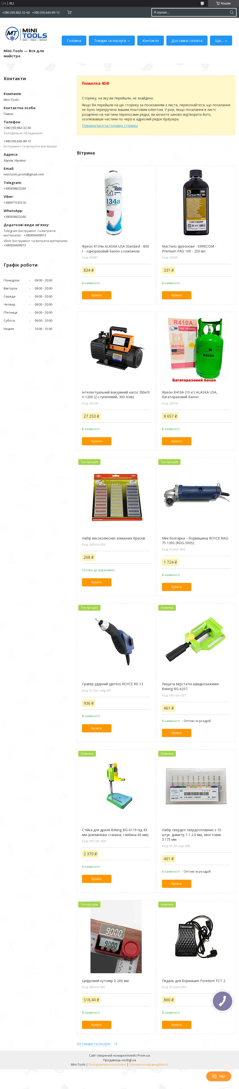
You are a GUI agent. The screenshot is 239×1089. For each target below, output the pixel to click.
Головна (74, 40)
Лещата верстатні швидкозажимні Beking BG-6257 (190, 686)
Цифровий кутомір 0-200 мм (105, 980)
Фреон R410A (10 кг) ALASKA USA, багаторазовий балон (189, 394)
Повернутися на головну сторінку (110, 125)
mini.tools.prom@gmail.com (24, 174)
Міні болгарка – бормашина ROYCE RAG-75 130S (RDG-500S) (195, 540)
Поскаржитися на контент (107, 1064)
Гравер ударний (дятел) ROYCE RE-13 (112, 684)
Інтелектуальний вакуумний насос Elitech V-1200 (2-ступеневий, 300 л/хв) (116, 394)
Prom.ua (144, 1055)
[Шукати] (231, 12)
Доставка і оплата (186, 40)
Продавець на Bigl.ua (119, 1060)
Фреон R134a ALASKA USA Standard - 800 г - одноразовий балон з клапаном (115, 248)
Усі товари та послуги (93, 1043)
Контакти (150, 40)
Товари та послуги (110, 40)
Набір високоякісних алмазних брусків (113, 538)
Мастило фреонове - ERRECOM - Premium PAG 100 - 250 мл (189, 248)
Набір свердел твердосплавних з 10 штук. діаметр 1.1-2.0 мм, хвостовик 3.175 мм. (191, 835)
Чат (218, 1076)
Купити (96, 295)
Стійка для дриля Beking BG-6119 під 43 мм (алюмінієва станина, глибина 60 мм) (115, 832)
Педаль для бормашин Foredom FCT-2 (193, 980)
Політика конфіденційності (148, 1064)
